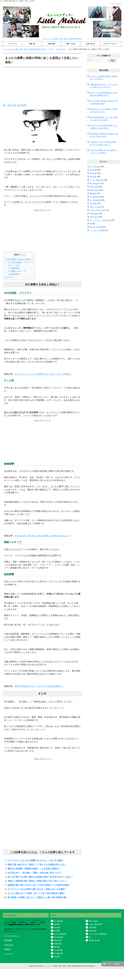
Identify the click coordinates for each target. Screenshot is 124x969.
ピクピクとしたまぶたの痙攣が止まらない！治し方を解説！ (43, 374)
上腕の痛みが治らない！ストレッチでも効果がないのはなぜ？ (104, 85)
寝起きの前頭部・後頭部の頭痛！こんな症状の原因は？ (34, 869)
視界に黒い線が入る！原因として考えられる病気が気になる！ (37, 864)
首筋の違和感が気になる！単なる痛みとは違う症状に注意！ (104, 118)
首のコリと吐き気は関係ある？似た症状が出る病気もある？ (104, 94)
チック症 (13, 265)
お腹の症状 (51, 44)
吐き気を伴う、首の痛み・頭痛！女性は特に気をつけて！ (35, 873)
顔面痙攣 (13, 274)
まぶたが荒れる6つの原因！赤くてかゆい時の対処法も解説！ (36, 893)
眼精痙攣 (13, 268)
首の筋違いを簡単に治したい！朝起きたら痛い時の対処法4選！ (37, 897)
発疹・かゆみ (70, 44)
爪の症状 (93, 203)
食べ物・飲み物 (96, 227)
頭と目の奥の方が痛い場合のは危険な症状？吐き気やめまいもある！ (40, 877)
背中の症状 (94, 187)
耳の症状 (93, 173)
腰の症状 (93, 193)
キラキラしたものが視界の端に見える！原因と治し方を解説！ (37, 889)
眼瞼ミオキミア (16, 271)
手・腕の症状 (95, 197)
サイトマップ (8, 954)
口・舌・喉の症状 (97, 180)
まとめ (9, 277)
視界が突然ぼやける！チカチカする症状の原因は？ (39, 686)
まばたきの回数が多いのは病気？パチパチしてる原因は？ (104, 151)
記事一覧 (32, 44)
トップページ (12, 44)
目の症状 (21, 105)
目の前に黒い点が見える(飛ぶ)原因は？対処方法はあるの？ (43, 536)
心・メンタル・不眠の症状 (100, 220)
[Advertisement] (42, 86)
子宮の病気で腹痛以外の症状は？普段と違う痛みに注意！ (104, 135)
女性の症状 (94, 217)
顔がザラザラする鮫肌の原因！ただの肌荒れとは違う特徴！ (104, 126)
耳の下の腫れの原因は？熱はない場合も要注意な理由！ (104, 102)
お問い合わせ (90, 44)
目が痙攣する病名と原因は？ (19, 259)
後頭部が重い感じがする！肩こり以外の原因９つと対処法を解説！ (39, 885)
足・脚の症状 (95, 200)
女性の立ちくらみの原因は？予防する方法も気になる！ (104, 110)
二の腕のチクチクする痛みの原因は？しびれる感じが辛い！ (103, 143)
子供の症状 (94, 214)
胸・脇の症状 (95, 183)
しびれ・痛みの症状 (97, 210)
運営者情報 (8, 940)
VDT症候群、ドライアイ (20, 262)
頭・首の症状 (9, 105)
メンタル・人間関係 (97, 230)
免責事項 (7, 949)
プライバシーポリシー (110, 44)
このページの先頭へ (113, 964)
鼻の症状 (93, 177)
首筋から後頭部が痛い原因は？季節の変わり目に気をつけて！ (37, 881)
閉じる (21, 255)
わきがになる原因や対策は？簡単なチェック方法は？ (104, 77)
